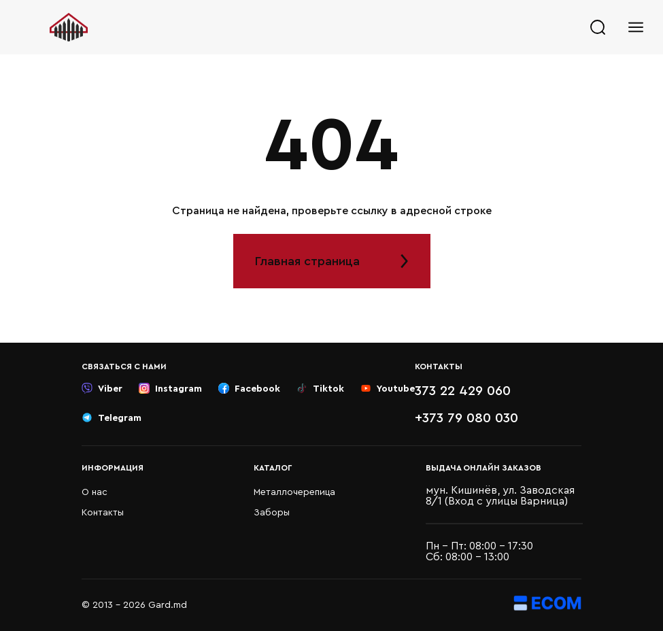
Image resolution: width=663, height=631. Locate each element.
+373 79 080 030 (466, 418)
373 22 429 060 (463, 391)
